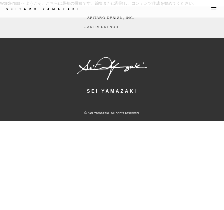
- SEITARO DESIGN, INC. (109, 18)
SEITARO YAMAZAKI (43, 9)
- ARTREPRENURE (102, 27)
